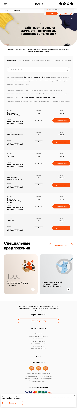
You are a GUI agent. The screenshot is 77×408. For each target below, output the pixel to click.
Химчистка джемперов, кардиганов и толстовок (37, 97)
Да (52, 13)
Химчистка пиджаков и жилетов (40, 101)
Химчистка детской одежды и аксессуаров (34, 60)
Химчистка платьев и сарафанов (18, 94)
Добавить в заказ (61, 120)
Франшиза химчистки (38, 341)
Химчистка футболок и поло (38, 90)
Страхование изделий (38, 348)
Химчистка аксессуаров (47, 81)
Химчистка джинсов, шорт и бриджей (56, 94)
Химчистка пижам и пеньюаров (17, 101)
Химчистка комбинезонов (61, 101)
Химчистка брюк (12, 97)
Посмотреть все (60, 246)
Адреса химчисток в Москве (38, 336)
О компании (38, 334)
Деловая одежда (17, 77)
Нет (65, 13)
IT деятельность (38, 346)
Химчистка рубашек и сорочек (17, 90)
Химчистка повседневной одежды (37, 77)
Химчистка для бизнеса (38, 344)
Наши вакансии (38, 339)
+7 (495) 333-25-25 (38, 315)
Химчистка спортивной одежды (18, 84)
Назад (38, 23)
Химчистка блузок (56, 90)
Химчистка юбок (36, 94)
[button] (36, 356)
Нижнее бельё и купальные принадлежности (22, 81)
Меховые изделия (62, 81)
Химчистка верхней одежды (61, 77)
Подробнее (17, 398)
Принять (12, 403)
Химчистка (11, 60)
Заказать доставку (38, 321)
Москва (54, 9)
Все (8, 77)
